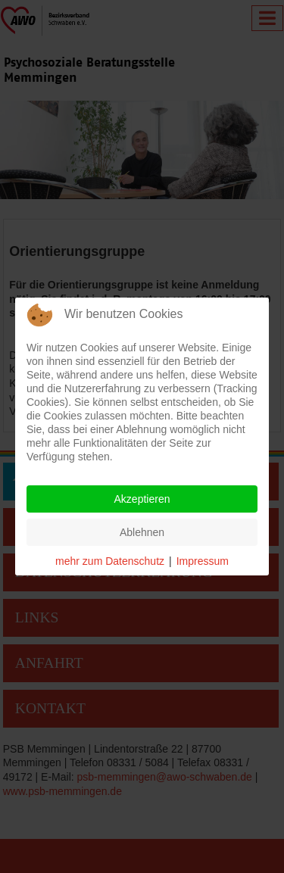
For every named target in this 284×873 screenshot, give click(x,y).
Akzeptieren (142, 499)
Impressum (202, 561)
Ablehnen (142, 532)
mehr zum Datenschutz (109, 561)
